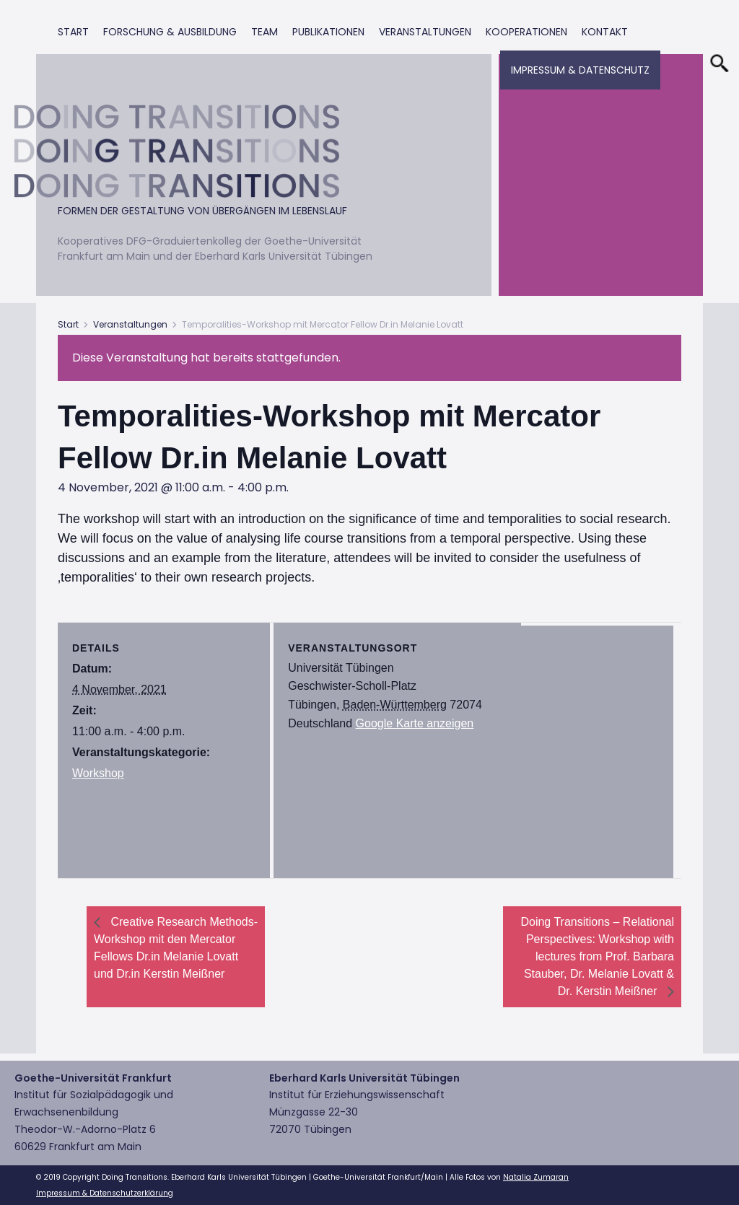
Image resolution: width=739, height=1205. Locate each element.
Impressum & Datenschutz (580, 70)
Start (73, 32)
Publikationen (328, 32)
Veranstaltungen (425, 32)
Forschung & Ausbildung (170, 32)
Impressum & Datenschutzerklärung (104, 1193)
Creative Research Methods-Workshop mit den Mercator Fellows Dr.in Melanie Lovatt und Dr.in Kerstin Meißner (176, 948)
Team (264, 32)
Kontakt (605, 32)
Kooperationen (526, 32)
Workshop (98, 773)
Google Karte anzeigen (415, 723)
